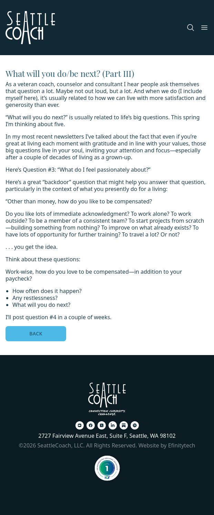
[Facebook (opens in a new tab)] (90, 425)
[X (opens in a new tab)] (102, 425)
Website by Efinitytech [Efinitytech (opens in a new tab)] (167, 445)
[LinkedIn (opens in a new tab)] (113, 425)
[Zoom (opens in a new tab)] (79, 425)
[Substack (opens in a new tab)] (124, 425)
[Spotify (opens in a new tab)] (135, 425)
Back (35, 333)
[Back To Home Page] (107, 399)
